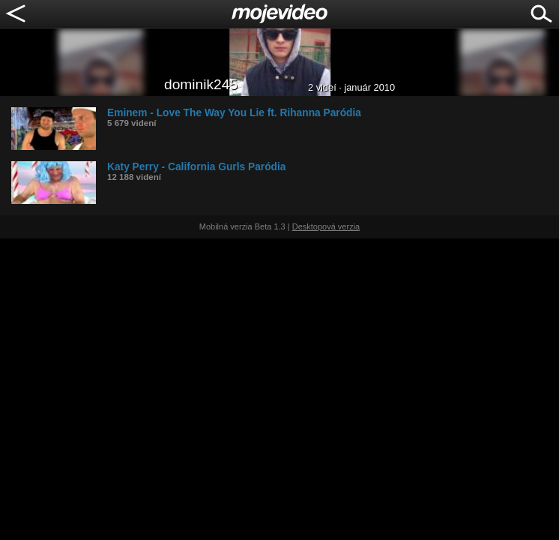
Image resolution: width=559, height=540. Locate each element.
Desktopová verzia (326, 226)
